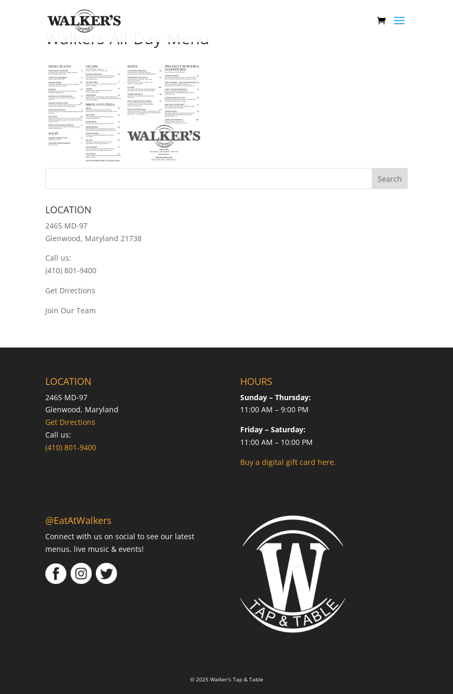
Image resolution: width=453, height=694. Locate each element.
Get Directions (70, 290)
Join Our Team (70, 310)
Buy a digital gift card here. (288, 462)
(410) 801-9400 (70, 270)
